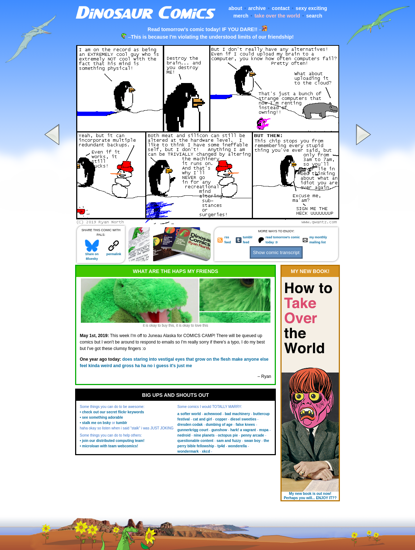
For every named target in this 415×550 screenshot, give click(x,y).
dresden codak (190, 425)
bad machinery (237, 414)
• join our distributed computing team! (112, 441)
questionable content (195, 441)
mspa (263, 430)
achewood (212, 414)
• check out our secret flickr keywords (112, 412)
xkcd (206, 451)
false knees (245, 425)
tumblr (121, 423)
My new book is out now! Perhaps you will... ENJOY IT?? (310, 496)
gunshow (219, 430)
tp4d (221, 446)
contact (281, 8)
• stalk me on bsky (95, 423)
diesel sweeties (243, 419)
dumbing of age (219, 425)
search (314, 16)
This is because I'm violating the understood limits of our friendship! (212, 37)
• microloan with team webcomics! (109, 446)
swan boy (252, 441)
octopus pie (228, 435)
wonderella (237, 446)
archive (257, 8)
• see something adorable (101, 417)
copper (221, 419)
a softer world (189, 414)
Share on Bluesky (92, 255)
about (235, 8)
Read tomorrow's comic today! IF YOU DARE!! (203, 29)
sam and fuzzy (228, 441)
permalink (113, 252)
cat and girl (202, 419)
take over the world (277, 16)
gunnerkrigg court (192, 430)
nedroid (184, 435)
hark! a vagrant (243, 430)
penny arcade (252, 435)
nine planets (204, 435)
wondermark (188, 451)
